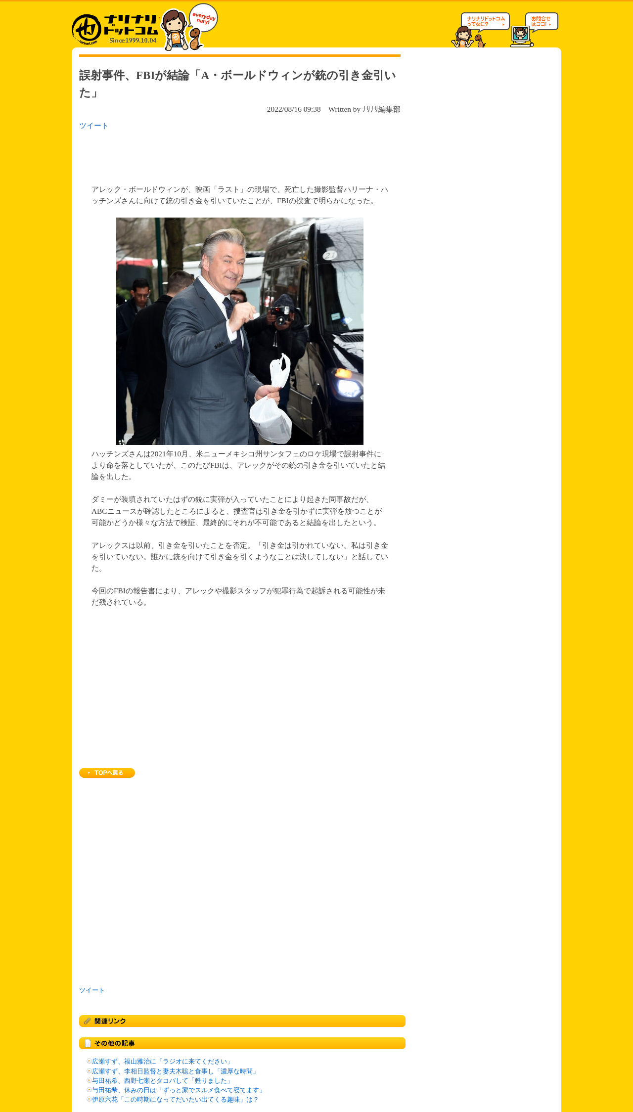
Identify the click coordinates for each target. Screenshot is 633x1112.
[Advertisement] (207, 154)
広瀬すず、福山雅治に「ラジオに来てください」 (162, 1061)
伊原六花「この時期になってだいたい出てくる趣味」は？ (175, 1099)
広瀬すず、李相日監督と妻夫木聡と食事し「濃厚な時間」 (175, 1071)
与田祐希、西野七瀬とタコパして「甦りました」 (162, 1080)
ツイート (94, 125)
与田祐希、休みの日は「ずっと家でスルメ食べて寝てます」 (179, 1090)
